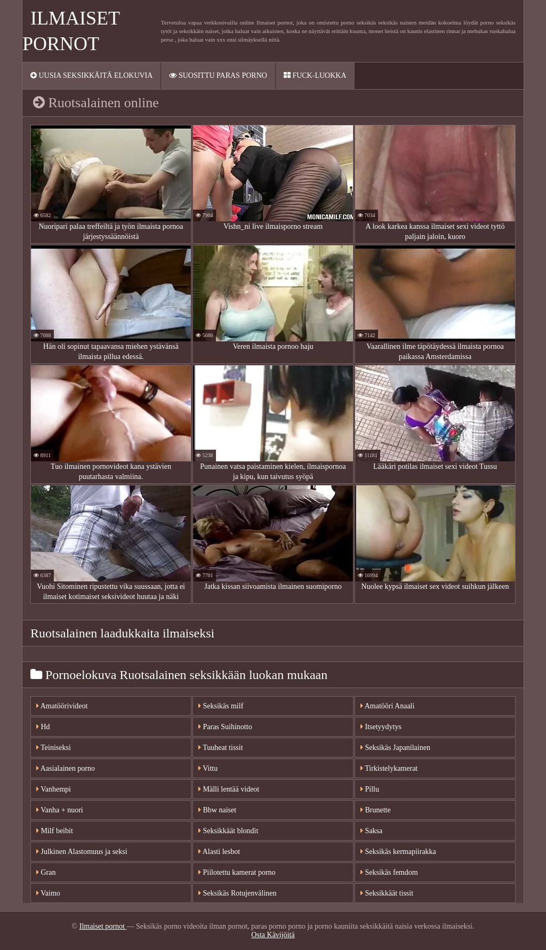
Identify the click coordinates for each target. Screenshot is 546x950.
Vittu (208, 768)
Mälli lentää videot (228, 789)
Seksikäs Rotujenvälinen (237, 893)
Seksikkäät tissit (386, 893)
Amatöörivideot (61, 706)
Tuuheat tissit (220, 748)
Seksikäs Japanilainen (395, 748)
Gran (46, 872)
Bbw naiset (217, 810)
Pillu (369, 789)
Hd (43, 727)
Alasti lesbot (219, 852)
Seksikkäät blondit (228, 831)
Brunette (375, 810)
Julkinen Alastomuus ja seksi (81, 852)
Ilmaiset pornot (103, 926)
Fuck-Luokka (315, 75)
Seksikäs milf (220, 706)
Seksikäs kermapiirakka (398, 852)
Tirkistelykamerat (388, 768)
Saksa (371, 831)
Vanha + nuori (59, 810)
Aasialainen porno (65, 768)
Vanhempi (53, 789)
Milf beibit (54, 831)
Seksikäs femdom (389, 872)
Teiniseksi (53, 748)
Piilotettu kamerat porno (237, 872)
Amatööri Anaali (387, 706)
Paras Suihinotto (225, 727)
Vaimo (48, 893)
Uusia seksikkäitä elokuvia (91, 75)
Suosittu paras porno (218, 75)
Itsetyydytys (381, 727)
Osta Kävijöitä (272, 935)
